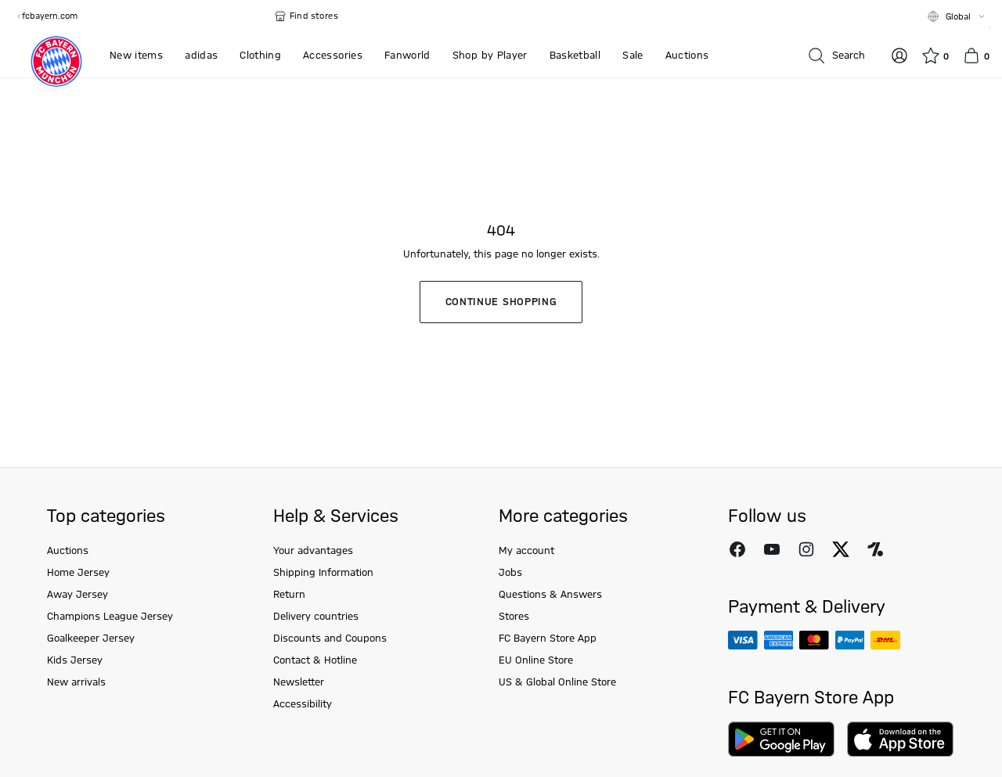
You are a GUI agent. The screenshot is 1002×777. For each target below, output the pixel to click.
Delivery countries (316, 616)
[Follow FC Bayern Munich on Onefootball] (875, 549)
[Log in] (899, 55)
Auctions (67, 550)
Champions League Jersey (110, 616)
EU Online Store (536, 660)
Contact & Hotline (315, 660)
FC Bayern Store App (548, 638)
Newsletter (298, 682)
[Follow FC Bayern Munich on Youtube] (771, 549)
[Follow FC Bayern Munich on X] (840, 549)
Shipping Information (323, 572)
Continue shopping (501, 302)
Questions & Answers (550, 594)
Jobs (510, 572)
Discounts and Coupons (330, 638)
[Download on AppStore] (900, 739)
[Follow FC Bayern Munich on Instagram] (806, 549)
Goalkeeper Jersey (91, 638)
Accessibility (302, 704)
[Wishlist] (935, 55)
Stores (514, 616)
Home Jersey (78, 572)
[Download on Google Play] (781, 739)
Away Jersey (77, 594)
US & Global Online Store (557, 682)
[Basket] (975, 55)
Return (289, 594)
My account (526, 550)
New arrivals (76, 682)
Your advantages (313, 550)
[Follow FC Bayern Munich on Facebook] (737, 549)
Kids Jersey (75, 660)
